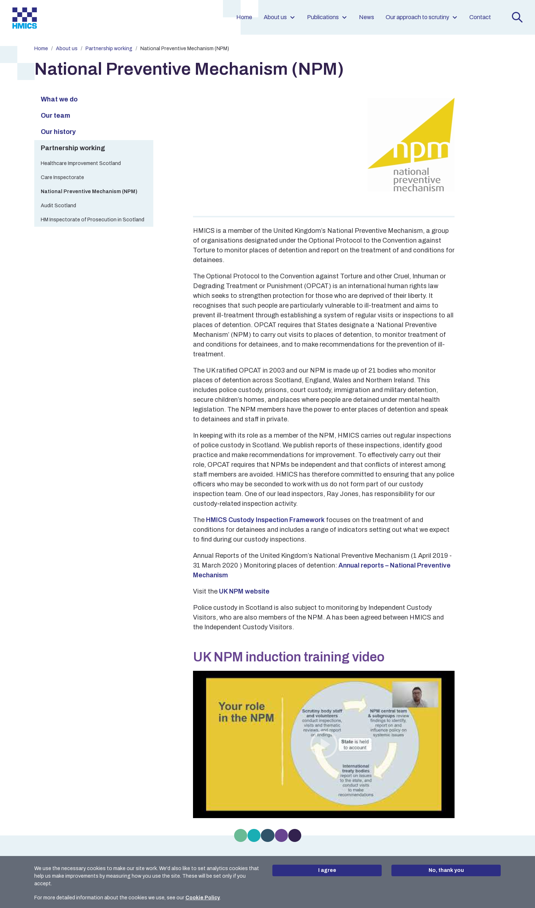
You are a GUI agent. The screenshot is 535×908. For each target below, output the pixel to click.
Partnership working (108, 48)
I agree (327, 870)
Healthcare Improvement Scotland (81, 163)
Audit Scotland (58, 205)
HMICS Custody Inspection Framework (265, 519)
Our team (55, 115)
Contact (480, 17)
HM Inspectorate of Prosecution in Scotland (92, 219)
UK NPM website (244, 591)
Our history (58, 131)
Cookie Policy (202, 897)
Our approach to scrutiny (422, 17)
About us (279, 17)
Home (244, 17)
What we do (59, 99)
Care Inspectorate (62, 177)
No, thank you (446, 870)
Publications (327, 17)
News (366, 17)
